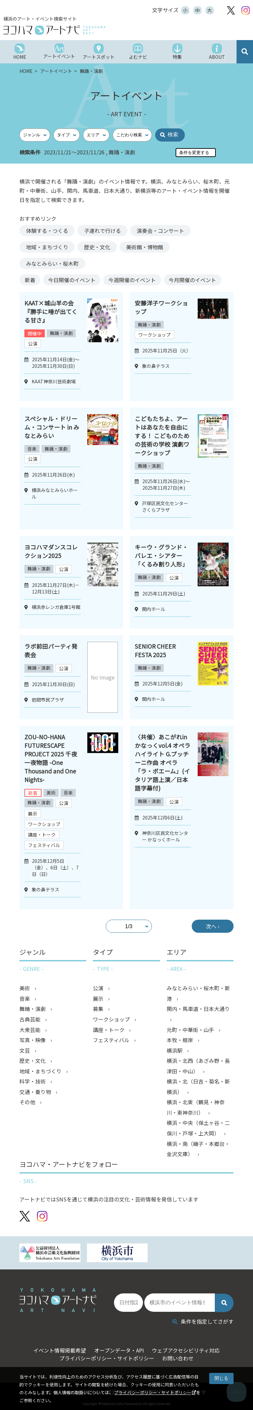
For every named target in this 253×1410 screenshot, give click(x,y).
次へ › (210, 926)
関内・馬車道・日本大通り (198, 1010)
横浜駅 (175, 1052)
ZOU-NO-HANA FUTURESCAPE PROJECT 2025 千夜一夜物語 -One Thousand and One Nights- (51, 758)
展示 (32, 814)
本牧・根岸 (180, 1041)
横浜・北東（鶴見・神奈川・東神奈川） (196, 1109)
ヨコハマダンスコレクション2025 (51, 551)
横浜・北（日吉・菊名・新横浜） (198, 1088)
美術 (51, 793)
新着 (31, 280)
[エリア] (96, 135)
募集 (99, 1010)
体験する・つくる (47, 231)
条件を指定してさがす (203, 1320)
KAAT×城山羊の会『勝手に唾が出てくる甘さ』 (50, 311)
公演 (32, 343)
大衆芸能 (30, 1031)
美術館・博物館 (144, 247)
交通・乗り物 (35, 1094)
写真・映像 (33, 1041)
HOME (26, 71)
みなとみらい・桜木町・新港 (198, 994)
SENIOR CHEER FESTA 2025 (155, 650)
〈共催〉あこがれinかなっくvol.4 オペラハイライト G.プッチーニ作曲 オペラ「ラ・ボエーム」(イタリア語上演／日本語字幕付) (162, 763)
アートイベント (56, 71)
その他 (28, 1104)
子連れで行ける (102, 231)
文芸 (25, 1052)
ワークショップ (154, 335)
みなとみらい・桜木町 (52, 263)
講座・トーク (42, 835)
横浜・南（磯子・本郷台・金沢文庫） (198, 1151)
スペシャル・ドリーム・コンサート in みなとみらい (51, 427)
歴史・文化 (97, 247)
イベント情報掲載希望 (57, 1349)
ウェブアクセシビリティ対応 (188, 1349)
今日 (76, 280)
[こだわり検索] (132, 135)
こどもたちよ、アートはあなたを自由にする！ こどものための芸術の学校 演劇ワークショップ (162, 435)
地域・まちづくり (47, 247)
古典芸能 (30, 1020)
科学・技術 (33, 1083)
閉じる (221, 1378)
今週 (139, 280)
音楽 (32, 449)
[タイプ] (66, 135)
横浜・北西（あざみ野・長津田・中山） (198, 1067)
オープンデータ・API (119, 1349)
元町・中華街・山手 (191, 1031)
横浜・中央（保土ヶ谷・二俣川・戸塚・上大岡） (198, 1130)
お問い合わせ (179, 1357)
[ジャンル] (34, 135)
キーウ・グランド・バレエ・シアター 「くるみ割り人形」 (161, 556)
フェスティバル (44, 845)
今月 (202, 280)
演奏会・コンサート (160, 231)
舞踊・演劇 (61, 333)
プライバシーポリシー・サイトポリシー (152, 1392)
